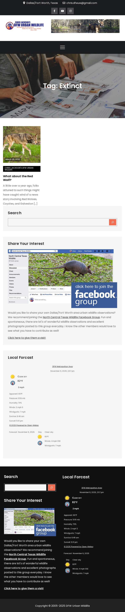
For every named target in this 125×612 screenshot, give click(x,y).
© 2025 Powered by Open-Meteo (24, 425)
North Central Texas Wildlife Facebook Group (71, 317)
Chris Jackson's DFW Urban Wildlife (19, 168)
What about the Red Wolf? (18, 178)
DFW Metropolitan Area (62, 366)
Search (14, 213)
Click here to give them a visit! (27, 338)
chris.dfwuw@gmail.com (80, 3)
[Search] (112, 222)
